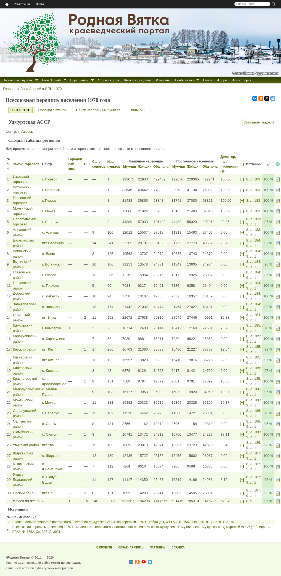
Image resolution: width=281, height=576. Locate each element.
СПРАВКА (178, 547)
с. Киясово (50, 371)
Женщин (145, 166)
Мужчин (129, 166)
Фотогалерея (242, 80)
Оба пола (160, 166)
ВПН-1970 (53, 89)
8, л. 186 (253, 389)
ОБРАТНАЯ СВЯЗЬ (131, 547)
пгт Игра (49, 317)
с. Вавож (49, 254)
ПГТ (87, 164)
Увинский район (26, 445)
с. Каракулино (53, 339)
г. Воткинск (51, 190)
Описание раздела (258, 122)
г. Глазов (49, 200)
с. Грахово (50, 286)
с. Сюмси (49, 434)
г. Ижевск (25, 131)
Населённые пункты (17, 80)
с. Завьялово (53, 307)
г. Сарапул (50, 222)
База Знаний (51, 80)
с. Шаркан (50, 456)
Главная (9, 89)
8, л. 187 (253, 453)
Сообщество (184, 80)
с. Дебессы (51, 296)
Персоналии (79, 80)
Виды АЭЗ (138, 110)
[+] (242, 164)
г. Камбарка (51, 328)
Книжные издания (137, 80)
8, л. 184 (253, 240)
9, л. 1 (251, 224)
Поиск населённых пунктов (98, 110)
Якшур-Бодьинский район (22, 479)
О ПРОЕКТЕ (104, 547)
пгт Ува (48, 445)
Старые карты (108, 80)
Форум (222, 80)
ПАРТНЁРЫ (157, 547)
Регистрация (22, 4)
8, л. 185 (253, 325)
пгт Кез (48, 349)
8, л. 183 (253, 179)
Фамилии (163, 80)
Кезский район (25, 349)
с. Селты (49, 424)
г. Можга (49, 211)
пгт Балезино (53, 243)
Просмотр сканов (52, 110)
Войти (40, 4)
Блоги (207, 80)
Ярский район (24, 493)
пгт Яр (47, 493)
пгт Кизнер (51, 360)
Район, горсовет (26, 164)
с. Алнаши (50, 232)
